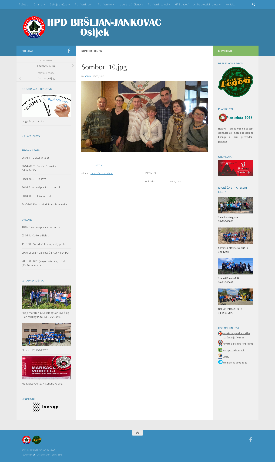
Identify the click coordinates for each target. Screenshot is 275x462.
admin (88, 76)
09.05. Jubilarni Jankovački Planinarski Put (45, 252)
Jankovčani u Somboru (101, 173)
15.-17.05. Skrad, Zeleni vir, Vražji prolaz (44, 244)
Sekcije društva (58, 4)
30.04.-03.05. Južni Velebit (36, 196)
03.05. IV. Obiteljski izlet (35, 235)
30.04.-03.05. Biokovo (34, 179)
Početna (24, 4)
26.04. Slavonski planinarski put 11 (41, 187)
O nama (37, 4)
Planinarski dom (84, 4)
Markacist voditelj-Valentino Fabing (42, 383)
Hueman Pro (56, 454)
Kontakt (230, 4)
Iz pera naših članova (131, 4)
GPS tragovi (182, 4)
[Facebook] (69, 51)
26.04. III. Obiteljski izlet (35, 157)
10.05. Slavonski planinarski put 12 (41, 227)
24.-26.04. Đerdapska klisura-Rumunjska (44, 204)
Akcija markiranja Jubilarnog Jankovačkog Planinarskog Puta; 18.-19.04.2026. (45, 315)
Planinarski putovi (158, 4)
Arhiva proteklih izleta (205, 4)
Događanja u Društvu (34, 121)
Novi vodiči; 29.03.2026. (35, 350)
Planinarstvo (105, 4)
